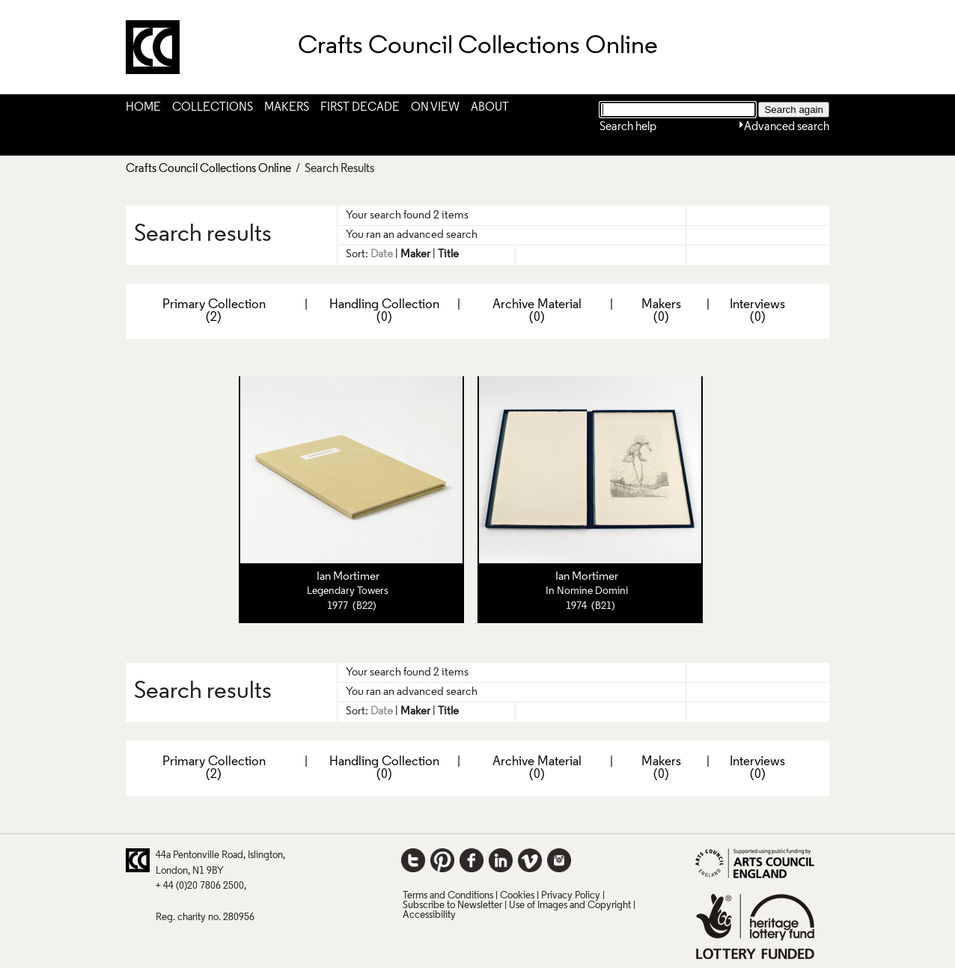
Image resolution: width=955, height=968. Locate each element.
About (490, 108)
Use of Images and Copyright (570, 905)
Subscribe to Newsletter (452, 905)
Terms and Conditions (448, 896)
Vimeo (530, 860)
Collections (212, 108)
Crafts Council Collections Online (208, 169)
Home (143, 108)
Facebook (471, 860)
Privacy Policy (570, 896)
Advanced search (786, 127)
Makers (286, 108)
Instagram (559, 860)
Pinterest (442, 860)
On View (435, 108)
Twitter (413, 860)
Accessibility (429, 915)
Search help (627, 127)
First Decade (360, 108)
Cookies (517, 896)
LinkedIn (501, 860)
